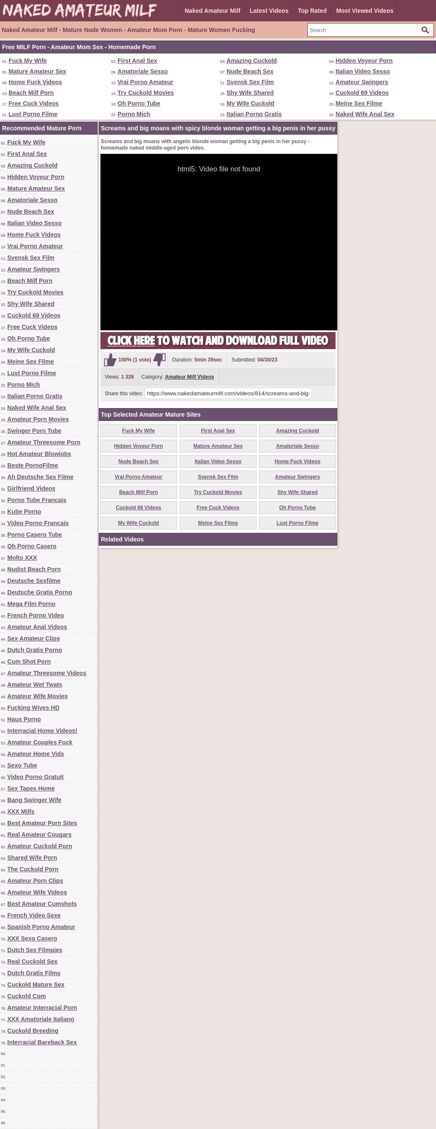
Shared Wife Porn (32, 857)
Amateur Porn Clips (35, 880)
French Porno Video (35, 615)
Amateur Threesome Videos (46, 673)
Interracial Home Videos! (42, 730)
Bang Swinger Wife (34, 800)
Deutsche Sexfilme (34, 580)
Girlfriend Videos (31, 488)
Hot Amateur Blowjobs (39, 453)
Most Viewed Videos (364, 10)
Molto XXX (22, 557)
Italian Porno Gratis (254, 114)
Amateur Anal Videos (37, 626)
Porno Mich (134, 114)
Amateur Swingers (362, 82)
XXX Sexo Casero (32, 938)
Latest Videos (269, 10)
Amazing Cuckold (252, 60)
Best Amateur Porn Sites (42, 823)
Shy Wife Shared (250, 92)
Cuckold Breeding (33, 1030)
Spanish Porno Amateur (41, 926)
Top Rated (312, 10)
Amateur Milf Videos (189, 377)
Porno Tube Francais (36, 500)
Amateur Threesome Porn (43, 442)
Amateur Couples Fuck (39, 742)
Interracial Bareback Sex (42, 1042)
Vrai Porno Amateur (145, 82)
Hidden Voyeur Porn (364, 60)
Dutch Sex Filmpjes (34, 950)
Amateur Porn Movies (38, 419)
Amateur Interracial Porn (42, 1007)
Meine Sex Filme (359, 103)
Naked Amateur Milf (212, 10)
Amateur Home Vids (35, 753)
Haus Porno (24, 719)
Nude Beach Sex (250, 71)
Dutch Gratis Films (33, 973)
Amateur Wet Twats (34, 684)
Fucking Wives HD (33, 707)
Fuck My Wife (28, 60)
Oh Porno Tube (139, 103)
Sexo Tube (22, 765)
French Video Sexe (34, 915)
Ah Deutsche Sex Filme (40, 476)
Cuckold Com (26, 996)
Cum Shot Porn (29, 661)
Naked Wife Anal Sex (365, 114)
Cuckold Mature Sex (36, 984)
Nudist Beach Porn (34, 569)
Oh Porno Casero (31, 546)
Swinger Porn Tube (34, 430)
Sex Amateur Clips (33, 638)
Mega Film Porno (31, 603)
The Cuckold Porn (33, 869)
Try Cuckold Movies (146, 92)
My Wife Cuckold (250, 103)
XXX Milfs (21, 811)
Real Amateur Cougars (39, 834)
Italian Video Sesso (363, 71)
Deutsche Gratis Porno (39, 592)
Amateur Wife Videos (37, 892)
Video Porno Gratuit (35, 776)
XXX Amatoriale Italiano (40, 1019)
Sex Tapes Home (31, 788)
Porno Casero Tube (34, 534)
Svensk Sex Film (250, 82)
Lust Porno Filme (33, 114)
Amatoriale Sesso (143, 71)
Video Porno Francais (38, 523)
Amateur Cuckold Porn (39, 846)
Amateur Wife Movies (37, 696)
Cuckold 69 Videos (362, 92)
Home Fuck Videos (35, 82)
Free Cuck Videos (34, 103)
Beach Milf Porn (31, 92)
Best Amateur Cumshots (42, 903)
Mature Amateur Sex (37, 71)
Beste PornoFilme (32, 465)
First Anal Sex (137, 60)
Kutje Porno (24, 511)
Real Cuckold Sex (32, 961)
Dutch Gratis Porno (34, 650)
